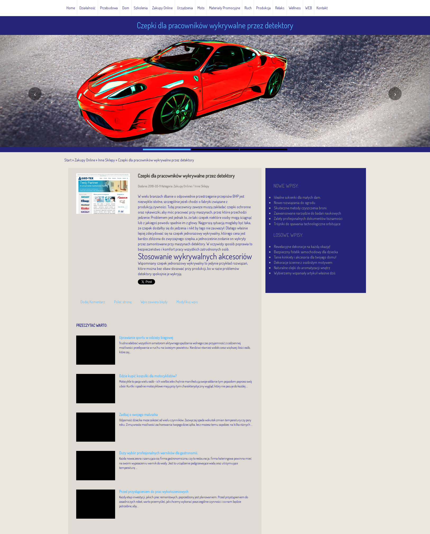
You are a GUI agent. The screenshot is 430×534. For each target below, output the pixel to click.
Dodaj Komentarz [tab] (92, 302)
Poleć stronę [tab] (123, 302)
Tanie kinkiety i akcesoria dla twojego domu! (305, 257)
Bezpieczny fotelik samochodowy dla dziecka (306, 252)
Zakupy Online (85, 160)
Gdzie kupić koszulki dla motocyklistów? (147, 376)
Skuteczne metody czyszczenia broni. (300, 208)
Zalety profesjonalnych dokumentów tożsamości (308, 218)
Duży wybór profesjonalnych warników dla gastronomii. (158, 453)
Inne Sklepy (106, 160)
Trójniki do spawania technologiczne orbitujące (307, 223)
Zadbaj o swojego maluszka (138, 414)
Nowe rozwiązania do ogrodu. (295, 202)
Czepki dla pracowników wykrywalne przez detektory (156, 160)
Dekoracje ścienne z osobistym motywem (303, 262)
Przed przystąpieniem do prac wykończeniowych (153, 491)
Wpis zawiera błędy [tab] (154, 302)
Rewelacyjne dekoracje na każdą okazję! (302, 246)
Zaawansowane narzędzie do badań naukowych (307, 213)
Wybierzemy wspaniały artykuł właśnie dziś (304, 273)
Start (67, 160)
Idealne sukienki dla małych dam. (297, 197)
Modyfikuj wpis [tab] (187, 302)
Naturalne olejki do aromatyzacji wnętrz (302, 267)
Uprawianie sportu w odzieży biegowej (146, 337)
